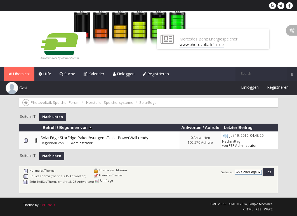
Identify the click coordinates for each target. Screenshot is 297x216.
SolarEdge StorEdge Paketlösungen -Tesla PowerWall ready (94, 137)
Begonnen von (75, 127)
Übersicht (19, 73)
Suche (67, 73)
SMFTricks (47, 205)
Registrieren (156, 73)
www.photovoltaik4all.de (202, 44)
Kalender (94, 73)
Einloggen (124, 73)
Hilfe (45, 73)
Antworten (191, 127)
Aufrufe (212, 127)
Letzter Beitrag (238, 127)
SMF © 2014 (238, 204)
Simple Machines (260, 204)
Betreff (49, 127)
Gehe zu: (227, 172)
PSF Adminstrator (79, 143)
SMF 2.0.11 (219, 204)
